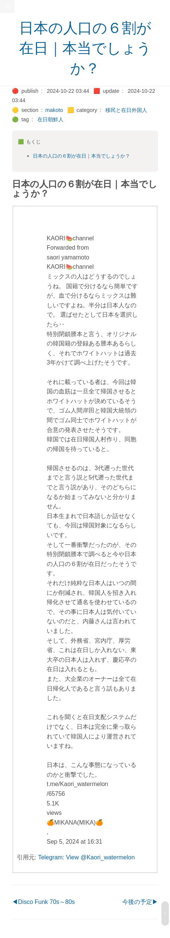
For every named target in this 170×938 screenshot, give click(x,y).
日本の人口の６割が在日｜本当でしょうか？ (85, 48)
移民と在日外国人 (126, 110)
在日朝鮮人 (50, 119)
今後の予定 (137, 902)
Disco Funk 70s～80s (46, 902)
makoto (54, 110)
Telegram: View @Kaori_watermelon (86, 857)
